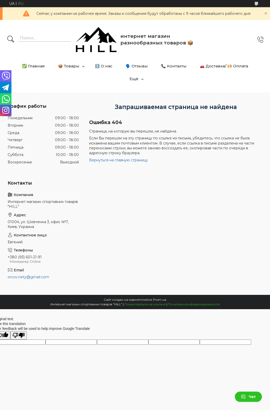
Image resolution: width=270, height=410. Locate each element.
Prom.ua (159, 300)
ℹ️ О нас (103, 66)
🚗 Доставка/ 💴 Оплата (224, 66)
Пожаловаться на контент (145, 304)
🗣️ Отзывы (137, 66)
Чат (248, 396)
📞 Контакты (174, 66)
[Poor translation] (18, 335)
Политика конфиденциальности (194, 304)
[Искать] (10, 39)
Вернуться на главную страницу (118, 160)
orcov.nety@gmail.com (28, 277)
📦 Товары (68, 66)
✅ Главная (33, 66)
